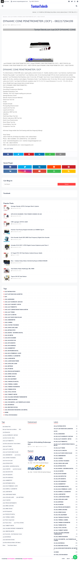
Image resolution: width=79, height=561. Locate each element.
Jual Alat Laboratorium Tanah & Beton (16, 309)
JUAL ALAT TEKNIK (12, 16)
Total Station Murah (11, 415)
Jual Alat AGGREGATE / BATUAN (13, 301)
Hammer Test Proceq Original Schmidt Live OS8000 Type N (27, 230)
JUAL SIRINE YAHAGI (10, 376)
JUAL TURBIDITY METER (11, 394)
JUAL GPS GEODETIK (10, 343)
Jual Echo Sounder (10, 337)
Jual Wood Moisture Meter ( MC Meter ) (16, 409)
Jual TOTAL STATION (10, 391)
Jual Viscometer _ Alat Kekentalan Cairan (17, 402)
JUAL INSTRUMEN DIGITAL (11, 350)
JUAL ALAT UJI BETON (10, 314)
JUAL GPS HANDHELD (10, 345)
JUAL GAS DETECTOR (10, 340)
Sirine (6, 412)
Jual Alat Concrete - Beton (13, 304)
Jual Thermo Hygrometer (12, 386)
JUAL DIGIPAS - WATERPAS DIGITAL (14, 332)
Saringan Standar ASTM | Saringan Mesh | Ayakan (25, 206)
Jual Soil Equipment (11, 379)
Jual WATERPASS (9, 404)
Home (6, 1)
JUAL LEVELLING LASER (11, 363)
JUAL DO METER (9, 335)
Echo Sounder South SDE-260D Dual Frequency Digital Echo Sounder (30, 237)
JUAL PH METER (9, 368)
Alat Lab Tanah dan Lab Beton (13, 294)
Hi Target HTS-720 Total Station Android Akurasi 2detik (26, 253)
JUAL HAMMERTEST (10, 348)
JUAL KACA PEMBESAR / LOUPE (13, 353)
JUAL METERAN (9, 366)
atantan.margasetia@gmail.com (19, 1)
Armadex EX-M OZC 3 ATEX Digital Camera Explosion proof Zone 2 (29, 245)
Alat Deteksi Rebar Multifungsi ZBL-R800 (22, 268)
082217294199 (34, 1)
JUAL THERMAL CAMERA (11, 384)
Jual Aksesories (9, 299)
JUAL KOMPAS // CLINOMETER (12, 355)
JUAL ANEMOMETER (10, 319)
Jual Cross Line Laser (11, 327)
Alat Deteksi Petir (10, 291)
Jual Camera (8, 322)
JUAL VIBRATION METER (11, 399)
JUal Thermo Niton (10, 389)
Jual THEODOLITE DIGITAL (12, 381)
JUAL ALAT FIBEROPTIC (11, 307)
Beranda (5, 16)
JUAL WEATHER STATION (11, 407)
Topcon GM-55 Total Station (19, 276)
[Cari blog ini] (30, 184)
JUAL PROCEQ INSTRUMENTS (12, 371)
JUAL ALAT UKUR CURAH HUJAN (13, 317)
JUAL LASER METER (10, 358)
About (68, 558)
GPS (6, 296)
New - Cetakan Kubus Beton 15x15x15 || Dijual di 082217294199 (29, 261)
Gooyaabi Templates (27, 558)
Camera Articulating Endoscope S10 (39, 443)
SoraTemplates (11, 558)
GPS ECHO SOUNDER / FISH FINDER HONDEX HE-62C (26, 214)
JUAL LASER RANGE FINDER (12, 361)
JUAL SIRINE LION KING (11, 373)
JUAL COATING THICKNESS (12, 325)
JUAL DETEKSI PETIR (10, 330)
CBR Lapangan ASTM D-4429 (19, 222)
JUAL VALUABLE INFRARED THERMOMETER (16, 397)
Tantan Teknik (7, 25)
